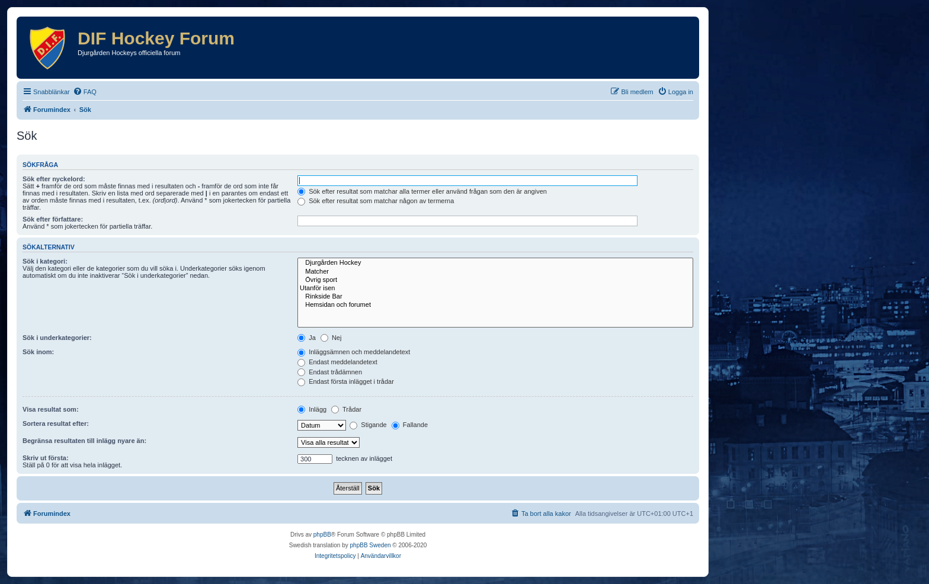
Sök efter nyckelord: (54, 178)
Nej (331, 337)
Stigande (368, 424)
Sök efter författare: (53, 219)
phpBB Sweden (370, 545)
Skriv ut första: (46, 457)
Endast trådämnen (329, 372)
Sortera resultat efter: (56, 423)
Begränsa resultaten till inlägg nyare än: (84, 440)
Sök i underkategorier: (57, 337)
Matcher (495, 272)
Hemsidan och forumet (495, 305)
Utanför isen (495, 288)
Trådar (346, 409)
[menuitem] (85, 92)
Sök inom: (38, 351)
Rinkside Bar (495, 297)
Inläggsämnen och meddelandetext (353, 351)
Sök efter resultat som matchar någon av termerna (375, 200)
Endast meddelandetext (337, 361)
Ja (306, 337)
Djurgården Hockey (495, 263)
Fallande (410, 424)
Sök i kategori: (45, 261)
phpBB (322, 534)
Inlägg (311, 409)
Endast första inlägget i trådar (345, 381)
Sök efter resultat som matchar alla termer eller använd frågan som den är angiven (422, 191)
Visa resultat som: (51, 409)
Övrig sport (495, 280)
